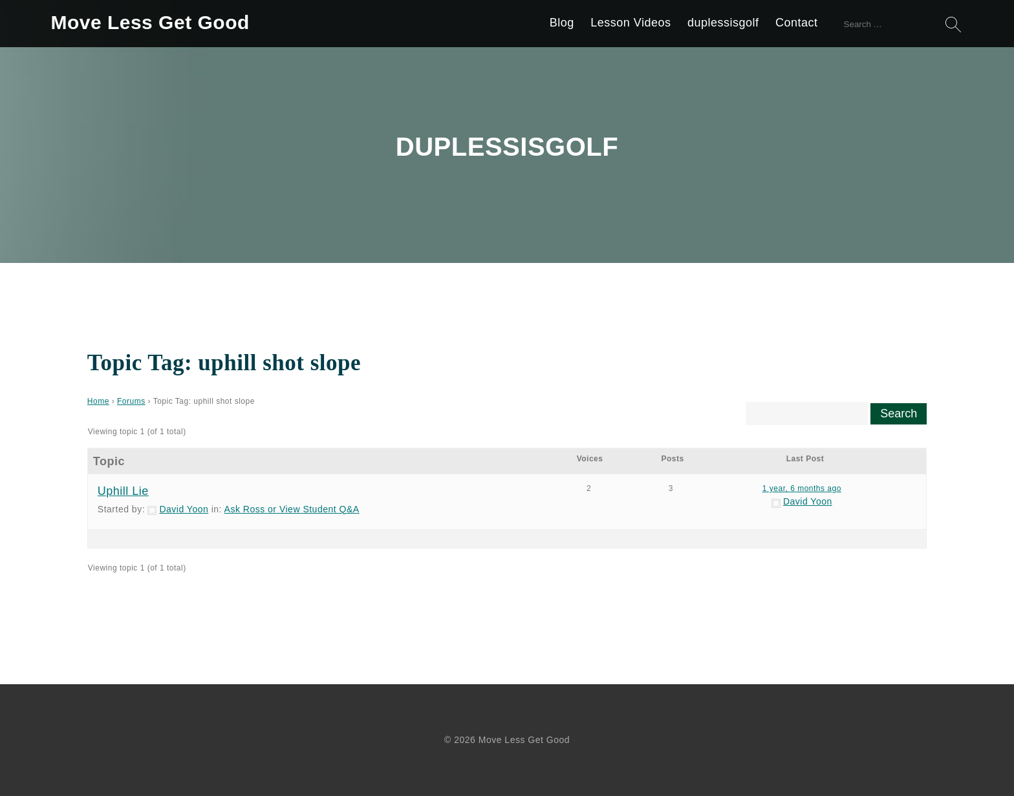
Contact (796, 22)
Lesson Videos (630, 22)
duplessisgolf (723, 22)
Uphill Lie (123, 491)
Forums (131, 401)
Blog (562, 22)
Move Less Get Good (149, 22)
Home (98, 401)
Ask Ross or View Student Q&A (292, 509)
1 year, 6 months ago (801, 488)
